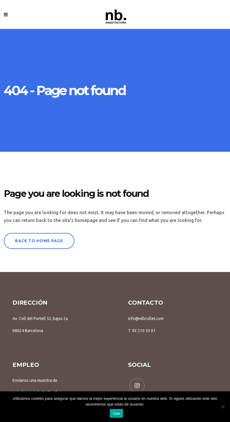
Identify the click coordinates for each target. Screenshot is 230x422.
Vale (116, 413)
